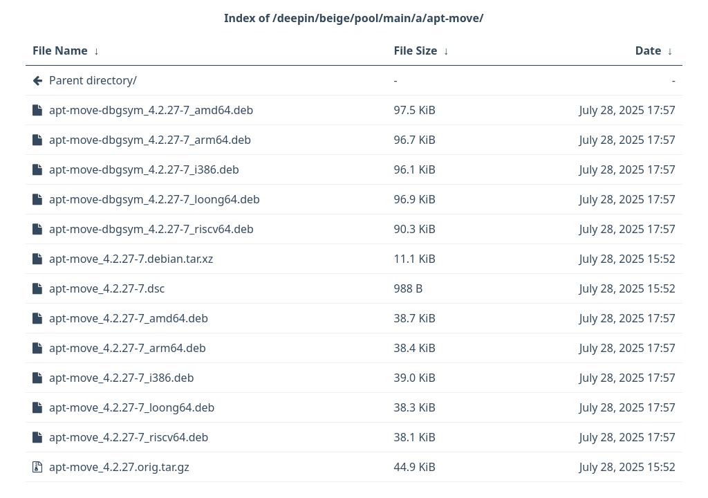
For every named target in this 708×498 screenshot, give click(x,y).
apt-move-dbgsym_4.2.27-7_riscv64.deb (151, 229)
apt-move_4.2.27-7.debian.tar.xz (131, 258)
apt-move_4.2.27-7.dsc (107, 288)
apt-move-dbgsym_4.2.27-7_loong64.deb (154, 199)
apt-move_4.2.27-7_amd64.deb (128, 318)
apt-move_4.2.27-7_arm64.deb (127, 348)
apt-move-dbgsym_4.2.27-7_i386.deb (144, 169)
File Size (416, 50)
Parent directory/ (93, 80)
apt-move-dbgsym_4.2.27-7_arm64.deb (150, 139)
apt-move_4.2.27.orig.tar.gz (119, 466)
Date (648, 50)
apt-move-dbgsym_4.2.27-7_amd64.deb (151, 110)
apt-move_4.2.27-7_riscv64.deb (128, 437)
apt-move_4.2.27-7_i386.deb (121, 377)
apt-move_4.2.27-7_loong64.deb (131, 407)
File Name (60, 50)
